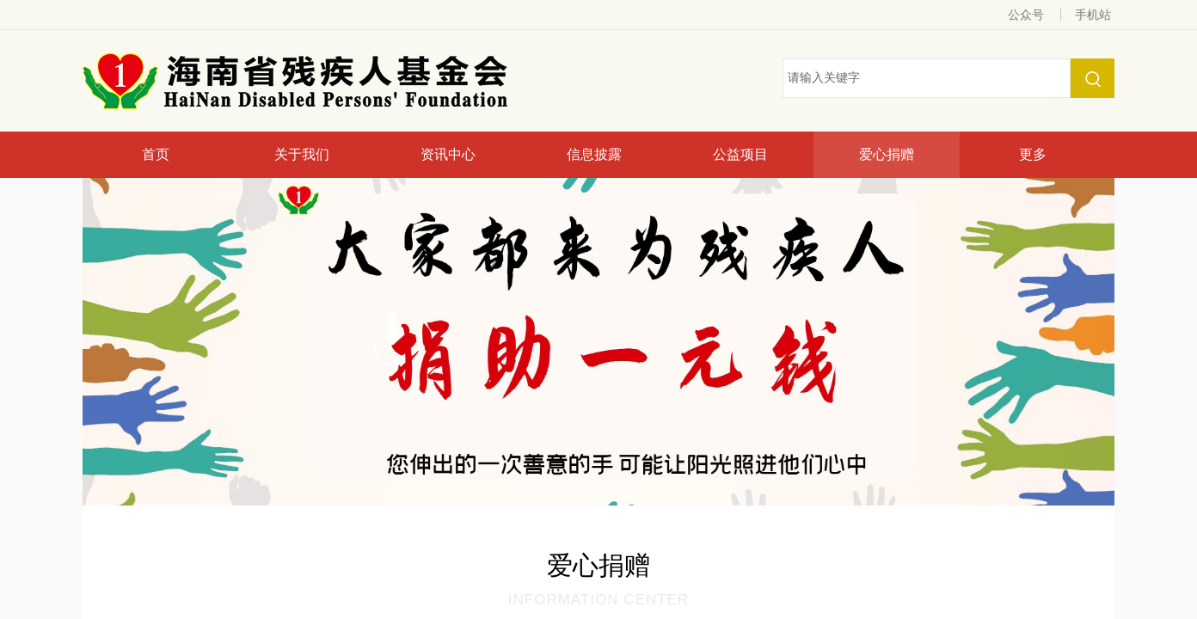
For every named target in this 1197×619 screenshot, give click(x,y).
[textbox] (927, 78)
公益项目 (740, 154)
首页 (155, 154)
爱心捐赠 (886, 154)
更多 (1033, 154)
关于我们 (301, 154)
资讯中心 (448, 154)
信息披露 (594, 154)
